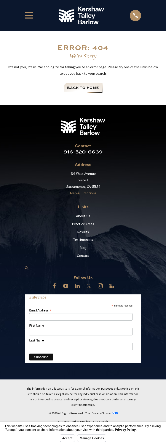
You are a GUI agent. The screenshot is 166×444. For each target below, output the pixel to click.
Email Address (40, 310)
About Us (83, 216)
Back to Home (83, 87)
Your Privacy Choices (101, 413)
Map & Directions (83, 193)
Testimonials (83, 239)
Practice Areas (83, 224)
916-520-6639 (83, 151)
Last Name (36, 340)
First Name (36, 325)
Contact (83, 255)
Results (83, 232)
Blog (83, 247)
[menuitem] (63, 421)
